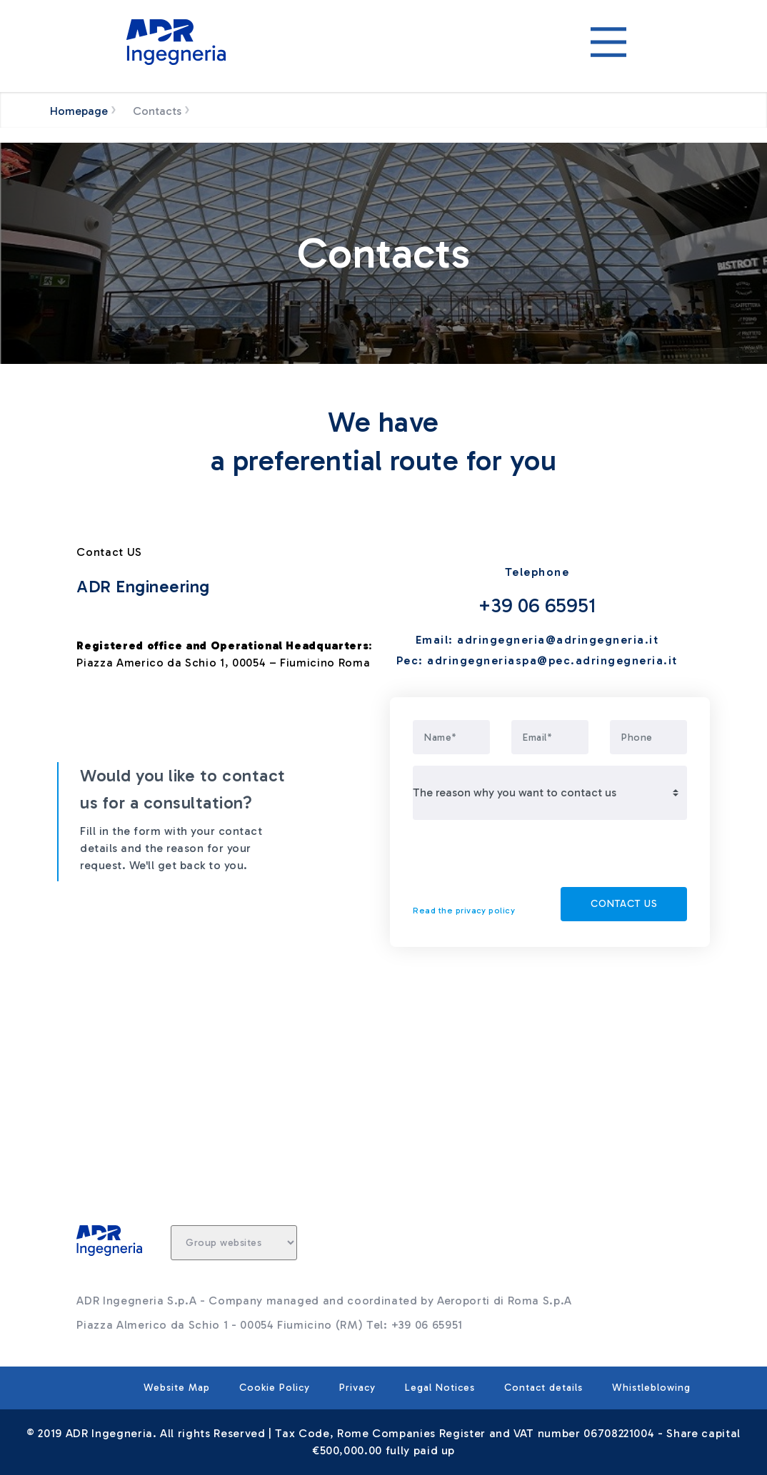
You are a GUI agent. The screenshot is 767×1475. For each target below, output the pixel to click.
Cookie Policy (274, 1388)
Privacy (357, 1388)
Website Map (177, 1388)
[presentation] (521, 859)
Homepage (79, 111)
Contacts (157, 111)
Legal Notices (440, 1388)
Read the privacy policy (464, 911)
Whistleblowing (651, 1388)
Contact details (543, 1388)
